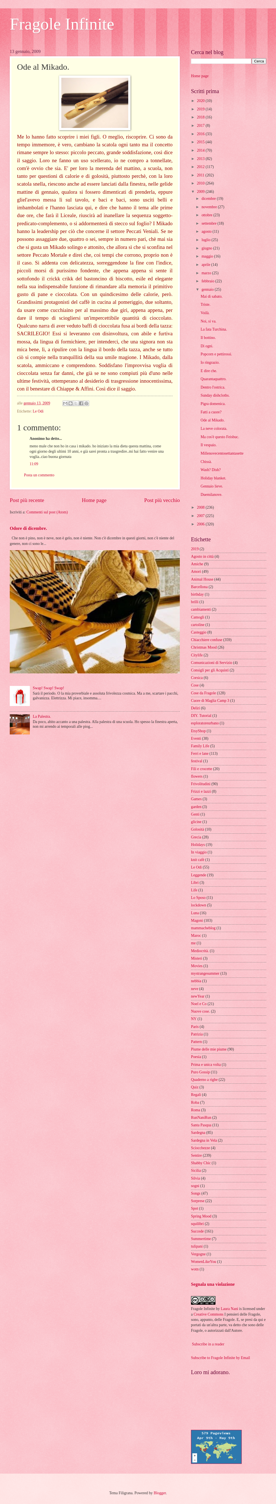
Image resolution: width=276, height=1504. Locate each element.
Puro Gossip (200, 1072)
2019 (201, 109)
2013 (201, 159)
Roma (195, 1110)
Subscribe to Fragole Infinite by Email (220, 1358)
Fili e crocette (201, 769)
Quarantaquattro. (213, 379)
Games (196, 799)
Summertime (201, 1239)
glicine (196, 822)
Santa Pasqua (201, 1125)
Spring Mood (201, 1216)
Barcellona (199, 587)
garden (196, 807)
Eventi (196, 738)
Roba (195, 1102)
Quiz (194, 1087)
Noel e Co (199, 1004)
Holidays (198, 845)
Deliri (195, 708)
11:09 (34, 464)
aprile (206, 265)
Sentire (196, 1155)
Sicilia (196, 1170)
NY (194, 1019)
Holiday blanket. (213, 478)
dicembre (209, 199)
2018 (201, 117)
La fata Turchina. (213, 329)
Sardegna (198, 1133)
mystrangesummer (205, 973)
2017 (201, 125)
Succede (197, 1231)
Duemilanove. (211, 495)
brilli (194, 602)
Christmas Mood (204, 647)
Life (194, 890)
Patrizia (197, 1034)
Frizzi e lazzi (201, 791)
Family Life (200, 746)
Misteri (196, 958)
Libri (195, 882)
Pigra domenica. (213, 404)
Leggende (198, 875)
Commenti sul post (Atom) (47, 512)
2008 (201, 507)
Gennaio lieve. (211, 486)
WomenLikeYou (203, 1262)
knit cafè (197, 860)
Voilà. (204, 313)
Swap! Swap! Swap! (48, 688)
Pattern (196, 1042)
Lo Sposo (198, 898)
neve (194, 989)
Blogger (160, 1493)
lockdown (198, 905)
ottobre (208, 215)
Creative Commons (209, 1314)
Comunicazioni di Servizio (211, 663)
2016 (201, 134)
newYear (197, 996)
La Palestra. (42, 716)
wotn (195, 1269)
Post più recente (27, 500)
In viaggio (199, 852)
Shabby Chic (201, 1163)
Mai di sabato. (211, 296)
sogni (195, 1186)
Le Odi (38, 411)
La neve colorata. (213, 428)
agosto (207, 231)
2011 (201, 175)
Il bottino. (208, 338)
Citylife (197, 655)
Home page (94, 500)
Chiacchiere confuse (206, 640)
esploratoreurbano (205, 723)
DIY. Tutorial (201, 716)
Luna (195, 913)
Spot (194, 1208)
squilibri (197, 1224)
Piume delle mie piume (209, 1049)
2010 (201, 183)
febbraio (208, 281)
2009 (201, 192)
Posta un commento (39, 475)
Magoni (197, 920)
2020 (201, 101)
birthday (197, 594)
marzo (207, 273)
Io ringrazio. (209, 362)
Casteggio (198, 632)
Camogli (197, 617)
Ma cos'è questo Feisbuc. (219, 437)
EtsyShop (198, 731)
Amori (196, 571)
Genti (195, 814)
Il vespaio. (208, 445)
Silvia (195, 1178)
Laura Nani (229, 1309)
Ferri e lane (200, 753)
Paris (195, 1027)
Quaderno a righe (204, 1080)
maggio (208, 256)
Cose (195, 685)
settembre (209, 223)
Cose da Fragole (203, 693)
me (193, 943)
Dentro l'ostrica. (212, 387)
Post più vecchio (162, 500)
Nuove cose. (200, 1011)
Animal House (202, 579)
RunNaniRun (201, 1117)
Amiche (197, 564)
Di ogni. (206, 346)
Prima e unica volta (206, 1064)
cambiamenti (201, 609)
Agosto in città (202, 556)
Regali (196, 1095)
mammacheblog (203, 928)
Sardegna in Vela (204, 1140)
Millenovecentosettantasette (221, 453)
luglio (207, 240)
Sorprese (197, 1201)
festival (196, 761)
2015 (201, 142)
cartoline (197, 625)
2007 (201, 516)
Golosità (197, 829)
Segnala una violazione (213, 1284)
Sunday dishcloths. (214, 395)
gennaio (208, 289)
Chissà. (206, 462)
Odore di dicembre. (28, 528)
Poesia (196, 1057)
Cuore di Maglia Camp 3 (210, 700)
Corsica (197, 678)
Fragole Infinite (62, 24)
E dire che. (208, 371)
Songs (195, 1193)
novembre (210, 207)
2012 (201, 167)
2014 (201, 150)
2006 (201, 524)
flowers (196, 776)
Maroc (196, 935)
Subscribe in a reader (208, 1344)
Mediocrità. (200, 951)
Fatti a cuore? (210, 412)
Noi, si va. (208, 321)
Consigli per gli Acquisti (210, 670)
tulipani (197, 1246)
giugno (207, 248)
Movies (196, 966)
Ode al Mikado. (212, 420)
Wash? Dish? (210, 470)
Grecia (196, 837)
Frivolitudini (200, 784)
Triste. (205, 304)
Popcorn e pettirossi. (216, 354)
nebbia (196, 981)
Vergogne (198, 1254)
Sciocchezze (200, 1148)
